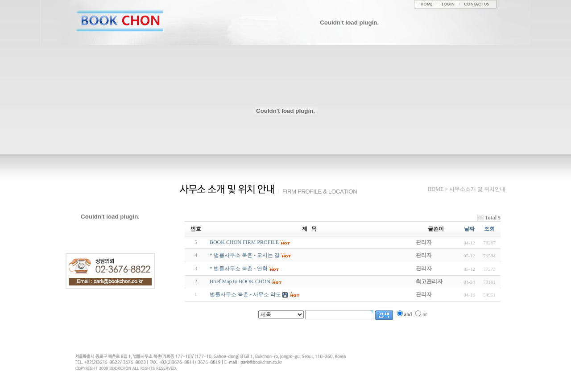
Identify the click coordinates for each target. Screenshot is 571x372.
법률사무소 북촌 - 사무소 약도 (245, 294)
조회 (489, 229)
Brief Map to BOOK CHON (240, 281)
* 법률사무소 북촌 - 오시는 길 (245, 255)
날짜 (469, 229)
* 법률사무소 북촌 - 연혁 (239, 268)
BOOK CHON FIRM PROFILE (244, 242)
